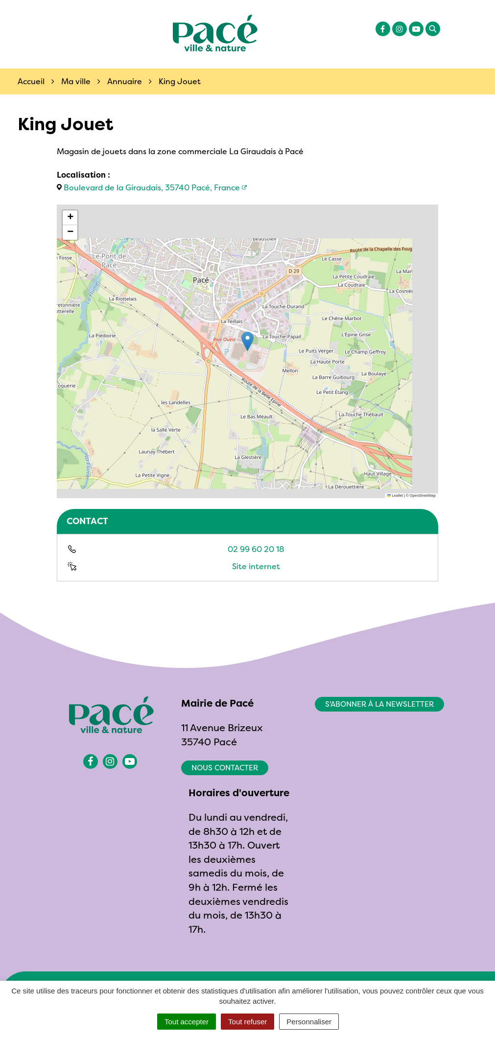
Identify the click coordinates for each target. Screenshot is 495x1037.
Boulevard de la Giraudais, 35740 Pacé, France (152, 187)
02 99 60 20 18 (256, 549)
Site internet (256, 566)
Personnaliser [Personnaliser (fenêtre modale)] (308, 1021)
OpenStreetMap (423, 495)
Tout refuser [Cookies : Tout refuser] (247, 1021)
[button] (247, 341)
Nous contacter (224, 767)
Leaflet (395, 495)
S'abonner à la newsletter (379, 704)
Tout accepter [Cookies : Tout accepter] (187, 1021)
